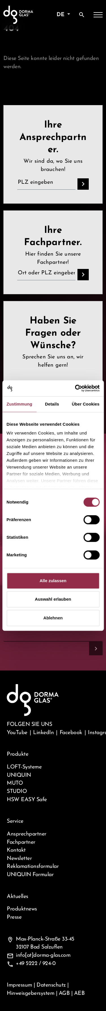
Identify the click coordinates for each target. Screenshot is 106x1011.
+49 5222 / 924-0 (35, 963)
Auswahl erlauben (53, 599)
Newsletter (19, 858)
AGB (64, 993)
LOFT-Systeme (24, 767)
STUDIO (17, 791)
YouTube (17, 733)
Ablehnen (52, 617)
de (61, 15)
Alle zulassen (53, 580)
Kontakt (16, 850)
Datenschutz (51, 985)
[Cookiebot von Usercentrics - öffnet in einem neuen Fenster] (75, 388)
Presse (14, 917)
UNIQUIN (19, 775)
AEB (79, 993)
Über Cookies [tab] (85, 404)
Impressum (19, 985)
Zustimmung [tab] (19, 404)
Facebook (71, 733)
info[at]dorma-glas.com (43, 955)
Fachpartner (21, 842)
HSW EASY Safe (27, 800)
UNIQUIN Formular (30, 875)
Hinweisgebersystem (30, 993)
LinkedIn (43, 733)
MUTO (15, 783)
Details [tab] (52, 404)
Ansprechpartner (26, 834)
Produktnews (22, 909)
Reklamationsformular (33, 866)
